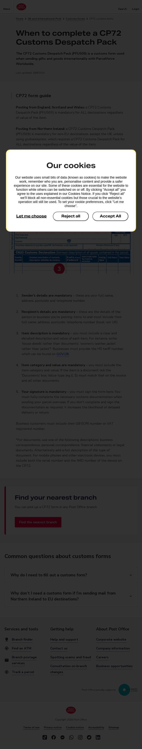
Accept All (110, 216)
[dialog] (71, 190)
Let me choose (31, 216)
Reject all (70, 216)
